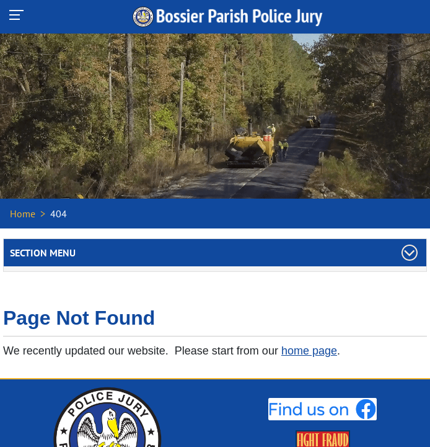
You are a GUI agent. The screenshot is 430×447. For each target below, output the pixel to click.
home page (309, 351)
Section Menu (43, 252)
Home (22, 213)
